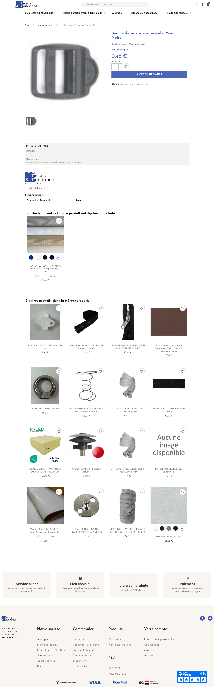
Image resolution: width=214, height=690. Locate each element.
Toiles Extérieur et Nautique (39, 13)
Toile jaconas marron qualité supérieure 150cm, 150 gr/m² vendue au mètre (169, 348)
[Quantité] (115, 66)
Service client (27, 584)
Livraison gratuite (133, 585)
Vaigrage (118, 13)
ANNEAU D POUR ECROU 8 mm (45, 408)
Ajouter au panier (149, 74)
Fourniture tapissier (179, 13)
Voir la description (120, 49)
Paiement (187, 584)
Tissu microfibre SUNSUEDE (169, 537)
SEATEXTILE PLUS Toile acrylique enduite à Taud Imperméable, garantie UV (45, 269)
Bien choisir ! (80, 584)
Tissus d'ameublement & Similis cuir (84, 13)
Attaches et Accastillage (145, 13)
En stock (28, 188)
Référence (29, 184)
